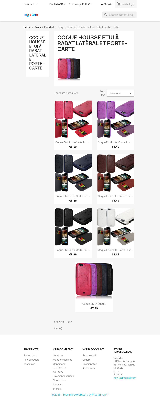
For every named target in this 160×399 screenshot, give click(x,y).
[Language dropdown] (57, 4)
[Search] (119, 14)
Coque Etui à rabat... (94, 303)
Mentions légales (62, 359)
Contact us (30, 4)
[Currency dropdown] (87, 4)
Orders (87, 359)
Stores (57, 388)
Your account (93, 349)
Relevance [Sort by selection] (120, 93)
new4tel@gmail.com (125, 377)
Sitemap (57, 384)
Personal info (90, 355)
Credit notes (90, 363)
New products (31, 359)
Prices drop (29, 355)
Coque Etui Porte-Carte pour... (72, 142)
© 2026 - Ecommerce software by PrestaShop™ (80, 394)
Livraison (58, 355)
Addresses (89, 368)
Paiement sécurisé (63, 375)
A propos (58, 371)
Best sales (29, 363)
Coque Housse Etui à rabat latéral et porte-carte (37, 53)
